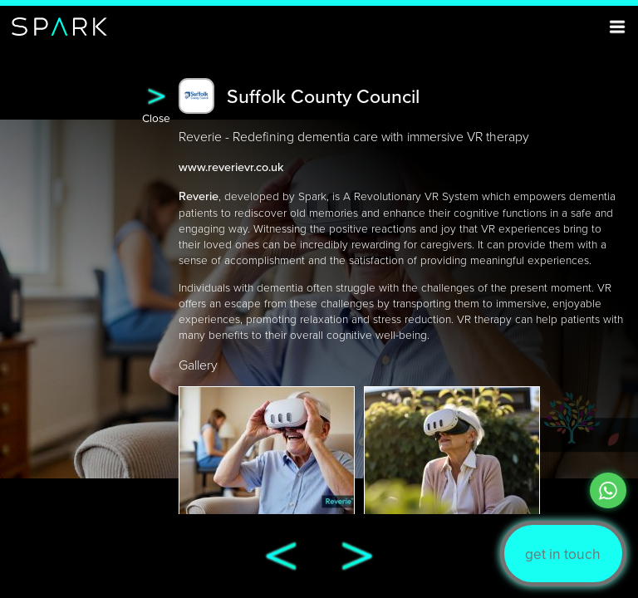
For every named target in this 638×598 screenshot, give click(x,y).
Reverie (198, 195)
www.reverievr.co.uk (231, 166)
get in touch (563, 553)
